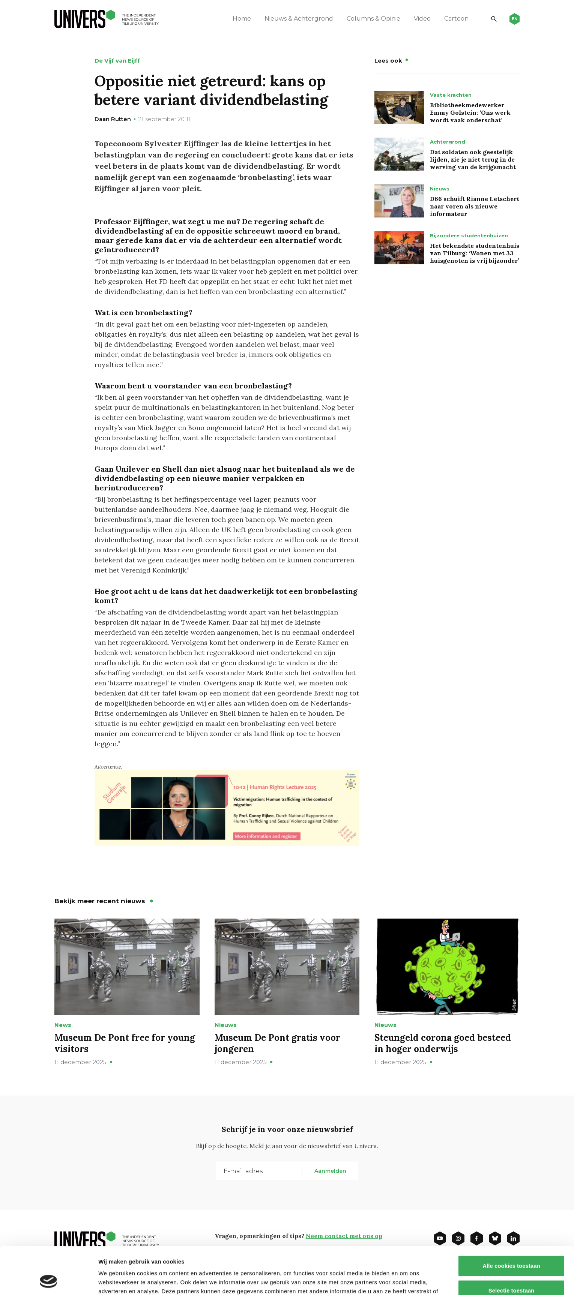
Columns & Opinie (373, 18)
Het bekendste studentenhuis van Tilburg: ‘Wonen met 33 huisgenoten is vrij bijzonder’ (474, 253)
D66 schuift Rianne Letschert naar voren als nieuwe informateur (474, 206)
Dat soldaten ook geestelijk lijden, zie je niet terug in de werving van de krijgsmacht (473, 159)
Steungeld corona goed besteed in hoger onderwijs (442, 1043)
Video (422, 18)
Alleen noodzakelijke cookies (511, 1270)
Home (242, 18)
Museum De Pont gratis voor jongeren (277, 1043)
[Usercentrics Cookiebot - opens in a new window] (48, 1280)
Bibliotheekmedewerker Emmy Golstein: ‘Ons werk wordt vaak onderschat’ (470, 112)
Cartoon (456, 18)
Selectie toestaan (511, 1246)
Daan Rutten (113, 119)
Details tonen (405, 1280)
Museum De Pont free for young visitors (124, 1043)
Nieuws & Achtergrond (298, 18)
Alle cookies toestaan (511, 1221)
